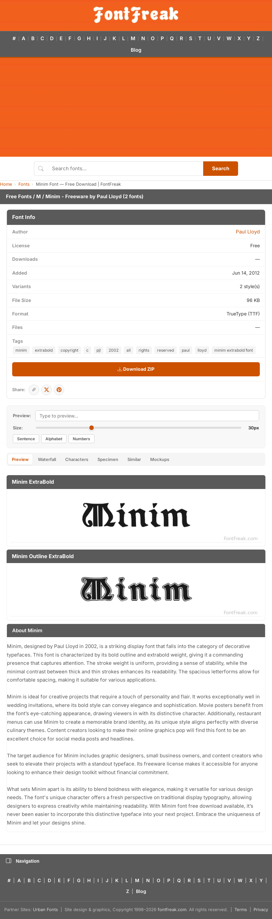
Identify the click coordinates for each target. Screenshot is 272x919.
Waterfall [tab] (47, 459)
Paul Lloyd (109, 196)
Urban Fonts (45, 909)
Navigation (23, 861)
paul (186, 350)
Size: (18, 427)
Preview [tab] (20, 459)
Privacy (261, 909)
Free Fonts (19, 196)
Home (6, 184)
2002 (114, 350)
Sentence (26, 438)
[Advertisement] (136, 107)
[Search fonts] (125, 168)
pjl (98, 350)
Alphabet (53, 438)
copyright (69, 350)
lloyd (202, 350)
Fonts (24, 184)
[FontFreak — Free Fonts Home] (136, 15)
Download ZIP (136, 369)
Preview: (22, 415)
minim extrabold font (233, 350)
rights (144, 350)
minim (21, 350)
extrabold (44, 350)
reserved (165, 350)
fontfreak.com (172, 909)
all (128, 350)
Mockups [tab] (159, 459)
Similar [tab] (134, 459)
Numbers (81, 438)
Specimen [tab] (107, 459)
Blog (136, 50)
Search (220, 168)
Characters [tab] (76, 459)
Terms (240, 909)
